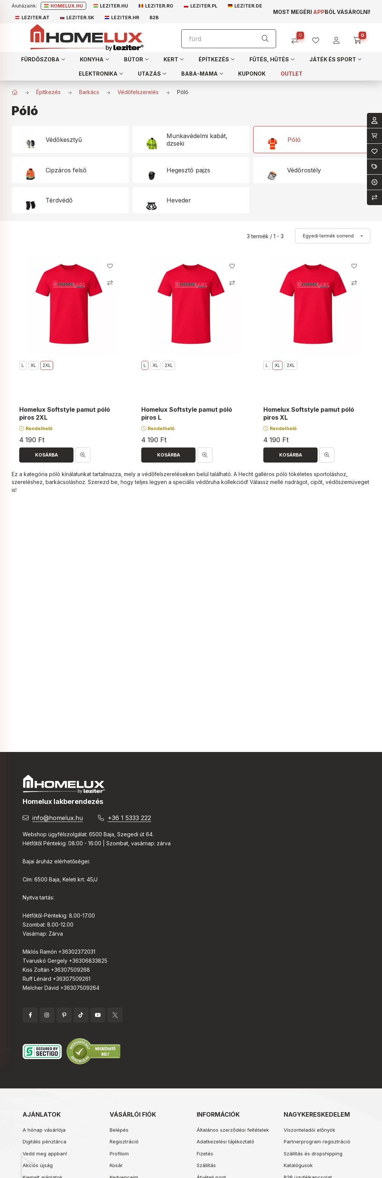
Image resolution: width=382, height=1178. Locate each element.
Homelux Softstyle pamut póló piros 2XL (64, 413)
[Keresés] (265, 39)
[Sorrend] (332, 236)
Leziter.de (245, 6)
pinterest (64, 1015)
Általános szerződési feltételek (233, 1130)
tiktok (81, 1015)
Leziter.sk (77, 17)
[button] (43, 59)
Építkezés (48, 92)
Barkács (89, 92)
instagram (47, 1015)
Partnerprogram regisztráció (317, 1141)
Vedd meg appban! (45, 1154)
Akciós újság (38, 1165)
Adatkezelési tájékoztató (225, 1141)
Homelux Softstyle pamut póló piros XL (308, 413)
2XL (169, 365)
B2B (154, 17)
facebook (30, 1015)
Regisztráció (124, 1141)
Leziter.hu (110, 6)
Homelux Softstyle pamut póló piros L (186, 413)
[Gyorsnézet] (82, 455)
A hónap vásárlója (44, 1130)
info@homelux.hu (57, 818)
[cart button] (360, 37)
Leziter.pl (200, 6)
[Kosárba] (46, 455)
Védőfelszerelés (138, 92)
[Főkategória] (15, 92)
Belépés (119, 1130)
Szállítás (206, 1165)
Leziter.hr (122, 17)
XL (33, 365)
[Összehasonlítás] (297, 37)
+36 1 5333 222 (129, 818)
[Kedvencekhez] (110, 266)
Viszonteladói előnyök (309, 1130)
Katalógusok (298, 1165)
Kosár (116, 1165)
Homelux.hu (63, 6)
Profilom (119, 1154)
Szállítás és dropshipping (313, 1154)
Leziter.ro (156, 6)
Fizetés (205, 1154)
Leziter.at (32, 17)
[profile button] (318, 37)
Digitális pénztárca (44, 1141)
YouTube (97, 1015)
